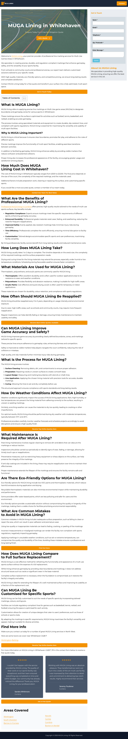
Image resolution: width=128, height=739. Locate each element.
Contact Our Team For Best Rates (44, 193)
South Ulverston (10, 720)
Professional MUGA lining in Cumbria (16, 207)
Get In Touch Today (44, 92)
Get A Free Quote (44, 702)
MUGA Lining (17, 56)
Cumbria (48, 722)
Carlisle (48, 719)
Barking (15, 640)
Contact (122, 3)
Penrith (48, 716)
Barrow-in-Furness (11, 723)
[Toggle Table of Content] (23, 98)
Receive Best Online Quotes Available (44, 323)
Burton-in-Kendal (52, 726)
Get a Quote (44, 38)
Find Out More (44, 548)
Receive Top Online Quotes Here (44, 429)
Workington (6, 640)
